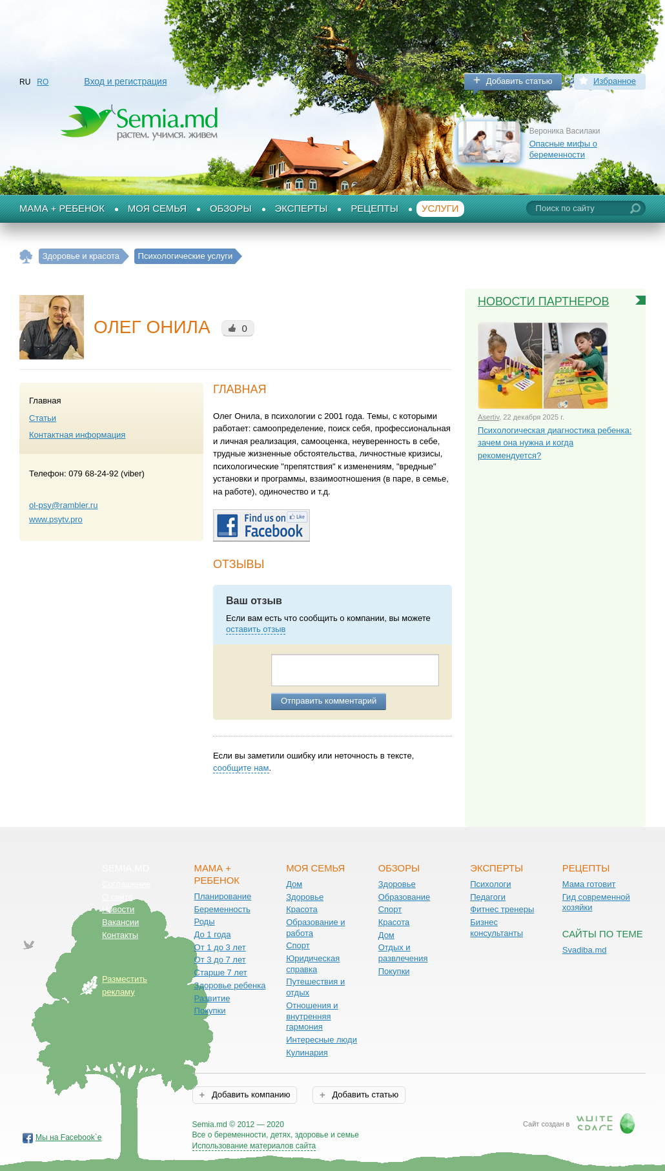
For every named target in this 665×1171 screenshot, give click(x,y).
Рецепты (374, 208)
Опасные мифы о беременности (563, 149)
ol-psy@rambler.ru (63, 505)
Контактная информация (77, 435)
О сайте (117, 897)
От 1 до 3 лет (220, 947)
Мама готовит (589, 884)
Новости (118, 909)
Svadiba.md (584, 950)
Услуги (440, 208)
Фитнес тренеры (502, 909)
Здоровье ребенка (230, 985)
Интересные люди (321, 1039)
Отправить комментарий (328, 701)
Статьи (42, 418)
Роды (204, 921)
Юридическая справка (313, 963)
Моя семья (157, 208)
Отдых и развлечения (403, 952)
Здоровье (304, 897)
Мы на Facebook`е (69, 1137)
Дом (294, 884)
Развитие (212, 998)
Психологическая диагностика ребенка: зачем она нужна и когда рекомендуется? (554, 442)
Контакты (120, 935)
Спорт (298, 945)
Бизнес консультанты (496, 927)
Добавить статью (519, 81)
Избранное (614, 81)
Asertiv (488, 417)
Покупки (210, 1010)
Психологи (490, 884)
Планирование (223, 896)
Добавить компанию (249, 1094)
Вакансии (120, 922)
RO (42, 82)
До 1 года (212, 934)
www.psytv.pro (56, 519)
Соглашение (126, 884)
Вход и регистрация (125, 81)
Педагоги (488, 897)
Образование (404, 897)
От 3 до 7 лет (220, 959)
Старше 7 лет (220, 972)
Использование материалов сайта (254, 1145)
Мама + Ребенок (62, 208)
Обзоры (231, 208)
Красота (302, 909)
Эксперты (301, 208)
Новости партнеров (543, 301)
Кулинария (307, 1052)
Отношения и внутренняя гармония (312, 1016)
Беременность (222, 909)
